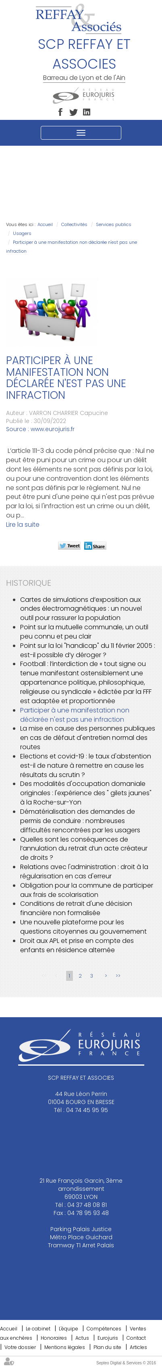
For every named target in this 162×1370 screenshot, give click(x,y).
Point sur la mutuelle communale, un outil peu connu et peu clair (84, 631)
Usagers (22, 233)
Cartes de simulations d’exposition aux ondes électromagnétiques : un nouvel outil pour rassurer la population (81, 609)
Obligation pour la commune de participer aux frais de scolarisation (86, 890)
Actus (82, 1337)
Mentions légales (64, 1347)
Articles (138, 1347)
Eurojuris (108, 1337)
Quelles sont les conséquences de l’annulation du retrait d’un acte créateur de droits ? (83, 849)
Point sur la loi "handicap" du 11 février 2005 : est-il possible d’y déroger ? (87, 650)
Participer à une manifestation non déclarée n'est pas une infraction (74, 715)
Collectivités (74, 224)
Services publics (113, 224)
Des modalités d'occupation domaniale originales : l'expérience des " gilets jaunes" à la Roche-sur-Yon (86, 793)
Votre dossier (20, 1347)
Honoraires (54, 1337)
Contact (136, 1337)
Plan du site (107, 1347)
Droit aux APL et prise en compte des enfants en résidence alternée (77, 945)
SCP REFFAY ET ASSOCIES (84, 53)
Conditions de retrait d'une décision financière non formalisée (76, 908)
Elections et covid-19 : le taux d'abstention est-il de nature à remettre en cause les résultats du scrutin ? (85, 765)
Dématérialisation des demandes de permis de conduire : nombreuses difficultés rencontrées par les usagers (80, 821)
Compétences (104, 1328)
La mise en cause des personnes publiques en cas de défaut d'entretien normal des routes (87, 738)
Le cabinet (38, 1328)
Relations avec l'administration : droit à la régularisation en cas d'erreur (84, 871)
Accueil (45, 224)
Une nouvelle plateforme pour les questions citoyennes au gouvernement (83, 927)
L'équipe (68, 1328)
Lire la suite (22, 524)
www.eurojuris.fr (53, 429)
